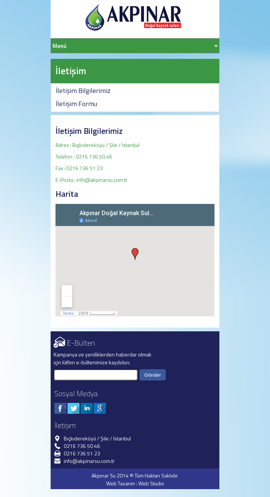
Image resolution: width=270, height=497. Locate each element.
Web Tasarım (120, 483)
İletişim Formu (76, 104)
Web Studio (151, 483)
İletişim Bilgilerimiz (83, 90)
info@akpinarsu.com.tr (102, 180)
